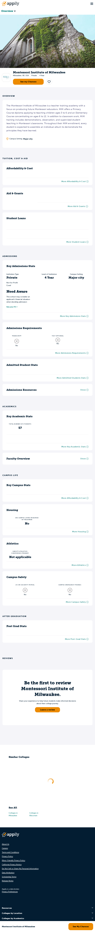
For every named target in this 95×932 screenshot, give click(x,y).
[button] (49, 81)
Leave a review (47, 710)
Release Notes (7, 881)
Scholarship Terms (9, 877)
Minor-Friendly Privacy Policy (13, 860)
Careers (5, 848)
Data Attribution (8, 873)
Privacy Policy (7, 856)
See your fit (11, 307)
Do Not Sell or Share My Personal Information (20, 869)
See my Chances (28, 81)
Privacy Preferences (10, 892)
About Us (5, 844)
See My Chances (81, 926)
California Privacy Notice (12, 864)
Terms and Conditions (10, 852)
